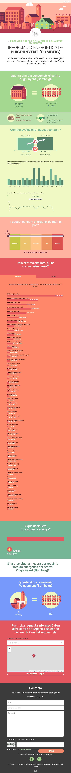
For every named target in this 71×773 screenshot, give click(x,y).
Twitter (39, 759)
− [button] (9, 651)
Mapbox (61, 671)
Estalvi (53, 277)
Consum (18, 277)
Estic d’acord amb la (20, 750)
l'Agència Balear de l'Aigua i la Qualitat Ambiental (36, 42)
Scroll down (35, 771)
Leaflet (31, 671)
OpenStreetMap (41, 671)
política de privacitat (25, 750)
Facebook (32, 759)
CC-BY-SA (53, 671)
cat (69, 1)
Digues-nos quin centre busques (18, 638)
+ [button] (9, 648)
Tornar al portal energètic (35, 674)
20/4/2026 (35, 196)
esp (65, 1)
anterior (7, 195)
